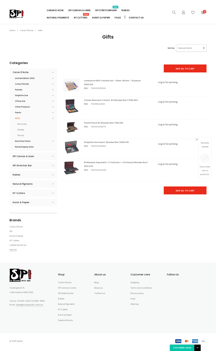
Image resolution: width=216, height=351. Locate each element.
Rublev (125, 10)
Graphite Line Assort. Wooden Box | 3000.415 (106, 142)
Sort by (171, 48)
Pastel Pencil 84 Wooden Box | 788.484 (103, 123)
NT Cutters (80, 17)
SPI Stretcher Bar (106, 10)
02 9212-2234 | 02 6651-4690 (31, 301)
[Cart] (202, 12)
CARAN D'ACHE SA (18, 245)
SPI (11, 231)
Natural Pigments (58, 17)
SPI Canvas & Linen (79, 10)
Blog (96, 282)
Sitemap (134, 304)
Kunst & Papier (101, 17)
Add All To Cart (185, 68)
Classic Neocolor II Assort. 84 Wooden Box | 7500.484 (111, 100)
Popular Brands (65, 320)
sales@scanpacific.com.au (29, 304)
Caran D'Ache (55, 10)
